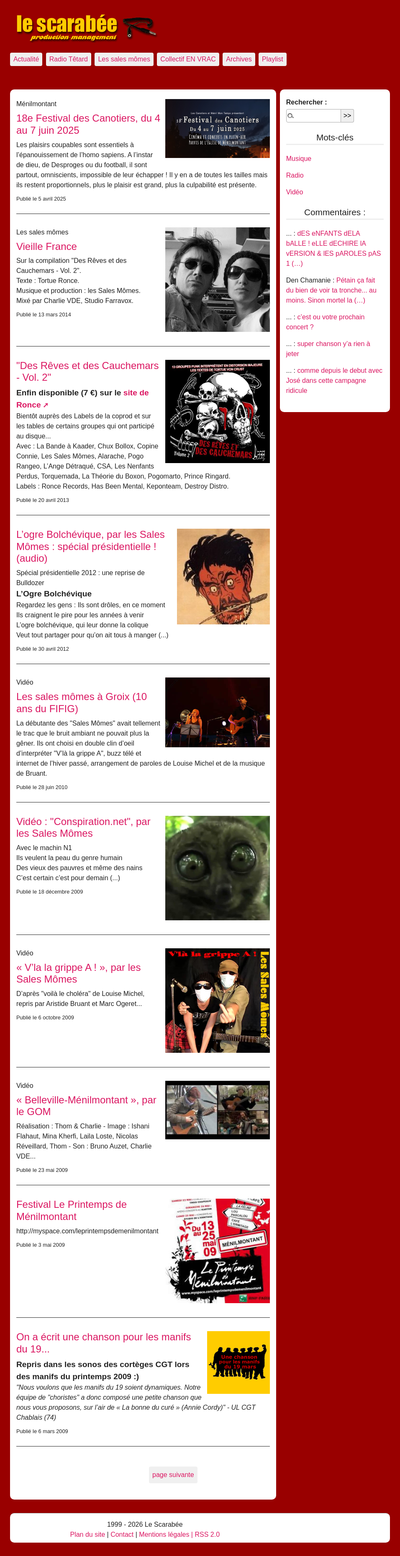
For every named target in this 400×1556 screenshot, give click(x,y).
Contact (121, 1534)
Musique (298, 158)
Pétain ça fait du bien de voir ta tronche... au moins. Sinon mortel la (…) (331, 290)
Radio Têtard (68, 59)
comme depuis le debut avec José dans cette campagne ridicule (334, 380)
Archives (238, 59)
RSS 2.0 (207, 1534)
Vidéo (294, 192)
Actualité (26, 59)
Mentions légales (164, 1534)
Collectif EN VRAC (187, 59)
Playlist (272, 59)
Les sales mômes (124, 59)
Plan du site (87, 1534)
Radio (295, 175)
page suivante (173, 1474)
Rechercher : (306, 102)
